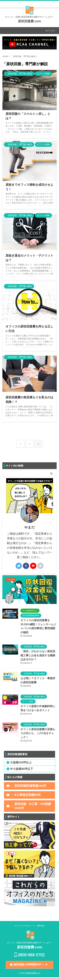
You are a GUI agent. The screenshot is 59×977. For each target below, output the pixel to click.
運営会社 (41, 926)
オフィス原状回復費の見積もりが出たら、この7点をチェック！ (37, 733)
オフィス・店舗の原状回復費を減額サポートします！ (29, 943)
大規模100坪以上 (21, 762)
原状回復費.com (29, 21)
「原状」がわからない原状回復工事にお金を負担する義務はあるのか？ (37, 655)
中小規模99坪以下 (21, 768)
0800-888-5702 (29, 955)
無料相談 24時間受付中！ (29, 964)
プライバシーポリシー (23, 926)
